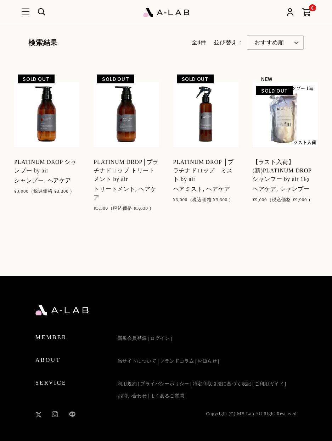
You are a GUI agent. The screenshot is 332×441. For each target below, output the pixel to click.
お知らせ (207, 361)
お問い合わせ (132, 395)
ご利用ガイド (269, 383)
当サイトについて (137, 361)
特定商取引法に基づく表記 (222, 383)
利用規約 (127, 383)
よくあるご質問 (167, 395)
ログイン (160, 338)
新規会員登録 (132, 338)
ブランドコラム (177, 361)
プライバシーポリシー (164, 383)
